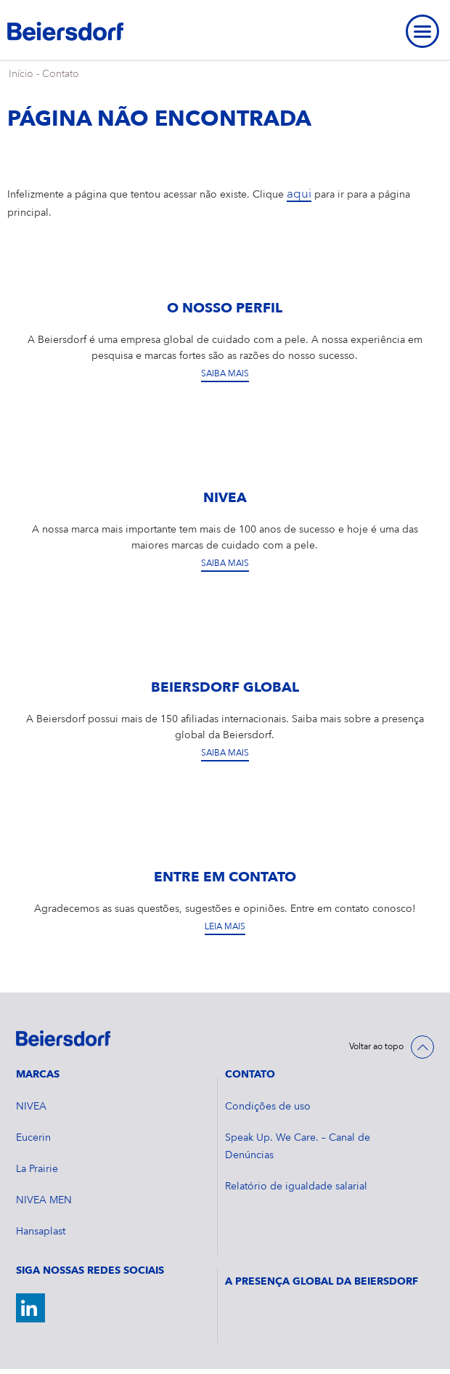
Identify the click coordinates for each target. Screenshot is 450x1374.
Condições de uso (268, 1107)
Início (21, 74)
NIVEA (31, 1107)
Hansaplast (40, 1232)
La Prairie (37, 1169)
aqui (299, 194)
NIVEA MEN (44, 1200)
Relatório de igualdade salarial (296, 1186)
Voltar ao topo (376, 1047)
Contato (60, 74)
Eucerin (33, 1138)
